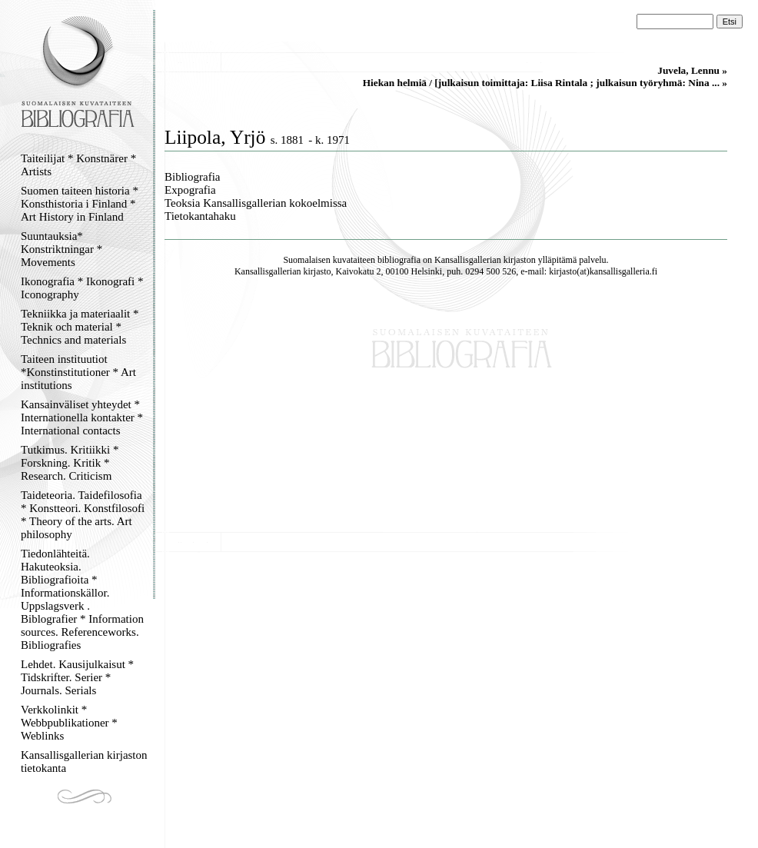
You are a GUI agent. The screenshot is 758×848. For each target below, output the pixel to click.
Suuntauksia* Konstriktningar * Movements (61, 249)
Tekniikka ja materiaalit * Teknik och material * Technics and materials (79, 327)
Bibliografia (192, 177)
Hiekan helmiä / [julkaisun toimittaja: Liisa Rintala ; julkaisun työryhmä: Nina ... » (545, 82)
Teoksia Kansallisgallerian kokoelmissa (256, 203)
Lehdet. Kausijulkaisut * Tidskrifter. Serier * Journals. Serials (77, 677)
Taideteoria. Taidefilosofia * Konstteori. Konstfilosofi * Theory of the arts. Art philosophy (83, 514)
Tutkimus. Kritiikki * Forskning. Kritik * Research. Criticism (69, 463)
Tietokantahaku (200, 216)
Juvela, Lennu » (692, 70)
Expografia (190, 190)
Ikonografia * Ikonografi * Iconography (82, 288)
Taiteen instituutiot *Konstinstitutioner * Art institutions (78, 372)
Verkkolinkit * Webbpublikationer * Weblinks (69, 722)
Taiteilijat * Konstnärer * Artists (78, 165)
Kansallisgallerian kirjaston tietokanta (84, 761)
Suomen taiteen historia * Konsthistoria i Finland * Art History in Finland (79, 204)
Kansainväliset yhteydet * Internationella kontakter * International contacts (82, 417)
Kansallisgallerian (467, 259)
